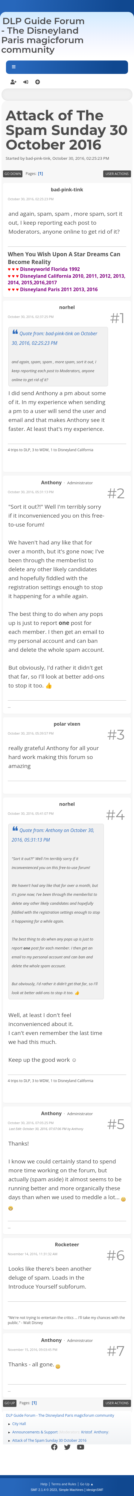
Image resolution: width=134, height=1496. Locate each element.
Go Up (9, 1403)
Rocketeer (67, 1244)
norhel (67, 307)
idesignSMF (94, 1490)
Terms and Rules (63, 1484)
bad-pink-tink (67, 189)
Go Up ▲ (87, 1484)
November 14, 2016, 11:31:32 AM (32, 1254)
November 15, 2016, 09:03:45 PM (32, 1349)
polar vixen (67, 724)
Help (43, 1484)
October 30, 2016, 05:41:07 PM (31, 813)
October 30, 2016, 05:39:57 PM (31, 733)
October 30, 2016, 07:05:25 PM (31, 1123)
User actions (117, 173)
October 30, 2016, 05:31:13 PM (31, 492)
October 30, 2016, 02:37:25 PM (31, 316)
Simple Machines (71, 1490)
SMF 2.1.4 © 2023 (44, 1490)
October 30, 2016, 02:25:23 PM (31, 199)
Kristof (86, 1432)
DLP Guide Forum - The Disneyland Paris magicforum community (43, 35)
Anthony (51, 482)
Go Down (12, 173)
